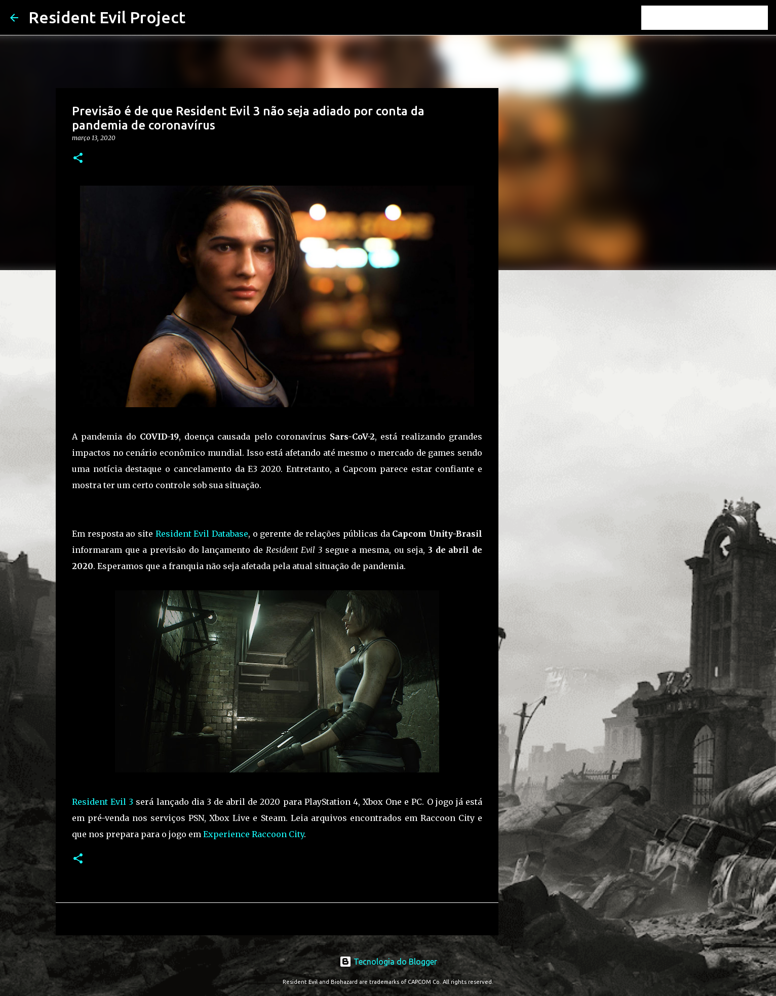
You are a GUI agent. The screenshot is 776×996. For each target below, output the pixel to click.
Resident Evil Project (106, 17)
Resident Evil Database (202, 534)
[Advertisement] (550, 437)
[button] (78, 158)
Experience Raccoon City (253, 834)
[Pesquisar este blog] (715, 18)
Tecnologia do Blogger (388, 961)
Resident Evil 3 (102, 802)
